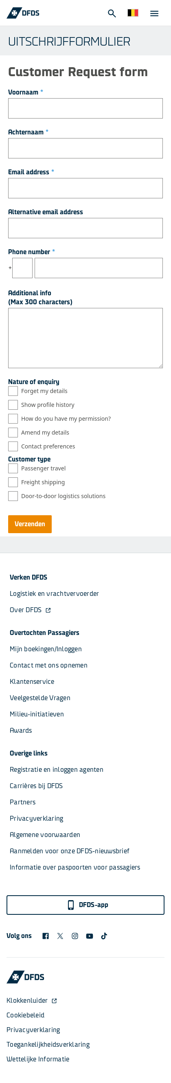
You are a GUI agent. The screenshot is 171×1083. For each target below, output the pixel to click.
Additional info (29, 293)
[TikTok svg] (104, 936)
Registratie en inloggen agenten (56, 769)
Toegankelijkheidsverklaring (48, 1044)
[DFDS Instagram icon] (75, 936)
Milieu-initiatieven (37, 714)
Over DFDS (30, 610)
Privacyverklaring (36, 818)
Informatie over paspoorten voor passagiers (75, 867)
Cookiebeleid (25, 1015)
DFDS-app (87, 905)
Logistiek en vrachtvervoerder (54, 594)
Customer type (29, 459)
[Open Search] (112, 13)
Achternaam (28, 132)
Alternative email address (45, 212)
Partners (22, 802)
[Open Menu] (154, 13)
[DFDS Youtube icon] (89, 936)
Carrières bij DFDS (36, 786)
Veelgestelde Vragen (40, 698)
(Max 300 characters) (40, 302)
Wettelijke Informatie (38, 1059)
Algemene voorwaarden (45, 835)
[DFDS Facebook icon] (45, 936)
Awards (21, 730)
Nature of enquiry (33, 382)
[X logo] (60, 936)
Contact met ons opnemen (49, 665)
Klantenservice (33, 681)
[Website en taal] (133, 13)
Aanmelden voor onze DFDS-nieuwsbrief (69, 851)
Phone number (31, 252)
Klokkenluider (32, 1000)
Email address (31, 172)
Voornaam (25, 92)
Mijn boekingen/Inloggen (46, 649)
